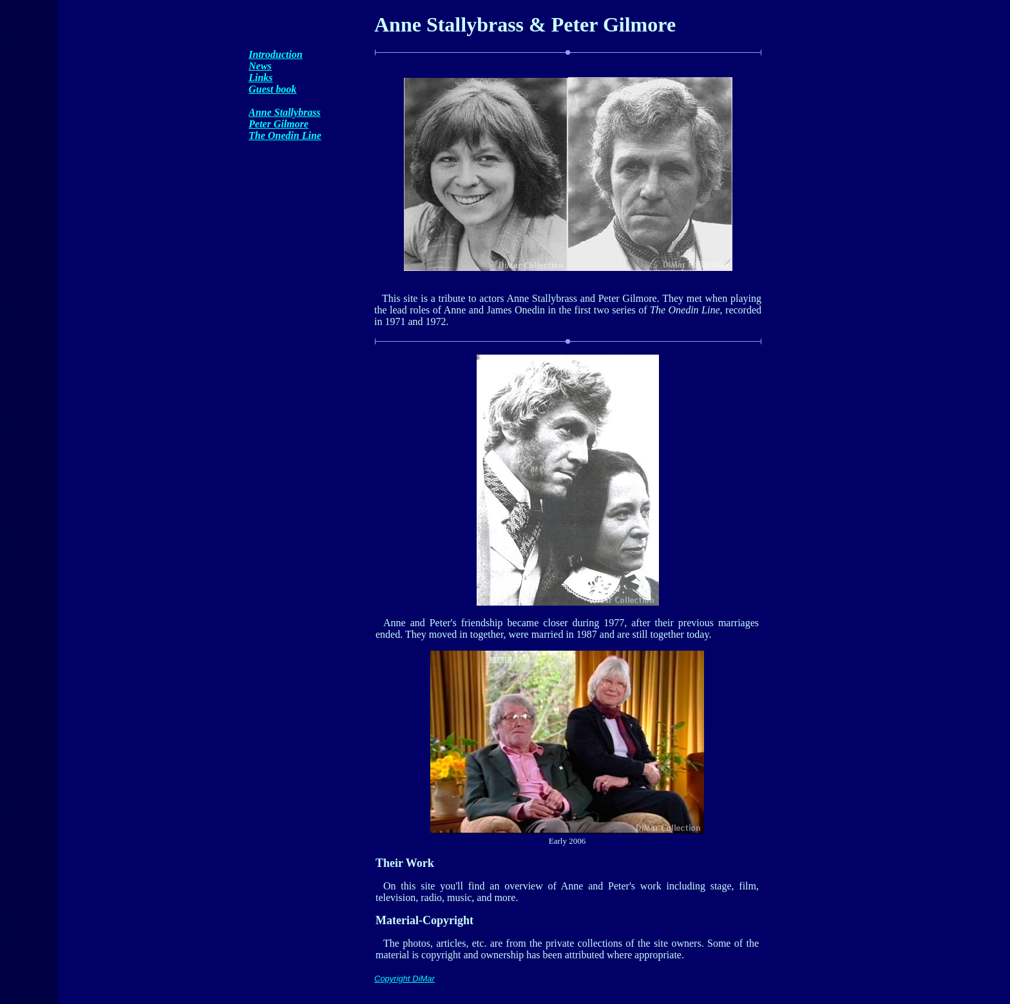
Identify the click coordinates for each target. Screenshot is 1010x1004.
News (260, 65)
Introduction (276, 54)
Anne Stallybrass (285, 112)
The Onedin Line (285, 135)
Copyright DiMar (404, 978)
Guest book (272, 89)
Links (260, 77)
